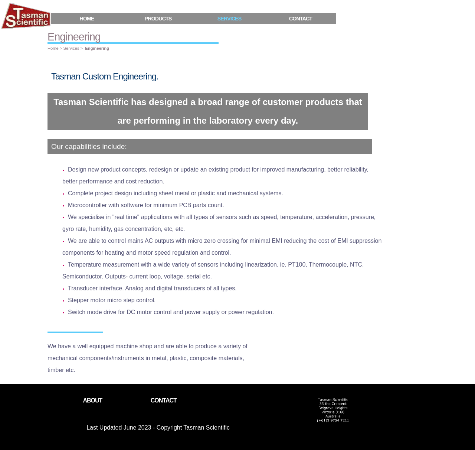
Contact (300, 19)
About (92, 400)
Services (71, 48)
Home (86, 19)
